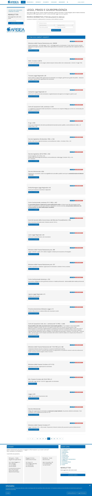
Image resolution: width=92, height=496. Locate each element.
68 (51, 438)
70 (57, 438)
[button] (67, 2)
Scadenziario (65, 455)
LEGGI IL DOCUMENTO (33, 50)
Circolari (64, 453)
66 (45, 438)
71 (60, 438)
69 (54, 438)
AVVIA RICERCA (56, 30)
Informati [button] (38, 2)
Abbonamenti (62, 2)
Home (23, 2)
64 (40, 438)
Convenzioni (65, 463)
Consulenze (54, 2)
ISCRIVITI (82, 2)
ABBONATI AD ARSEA (14, 11)
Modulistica (64, 460)
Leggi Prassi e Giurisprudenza (68, 459)
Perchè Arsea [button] (30, 2)
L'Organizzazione (66, 449)
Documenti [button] (46, 2)
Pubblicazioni (65, 457)
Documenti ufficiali (66, 462)
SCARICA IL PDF (32, 383)
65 (43, 438)
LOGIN (79, 2)
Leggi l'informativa (82, 493)
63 (37, 438)
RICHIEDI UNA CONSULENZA (15, 10)
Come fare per (65, 456)
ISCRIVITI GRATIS (15, 23)
